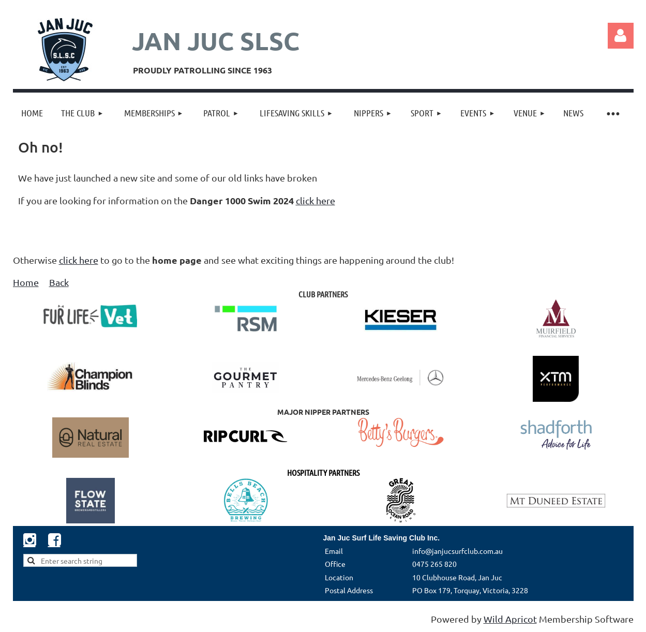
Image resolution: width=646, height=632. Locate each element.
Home (26, 282)
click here (315, 200)
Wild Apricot (510, 618)
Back (59, 282)
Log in (621, 36)
